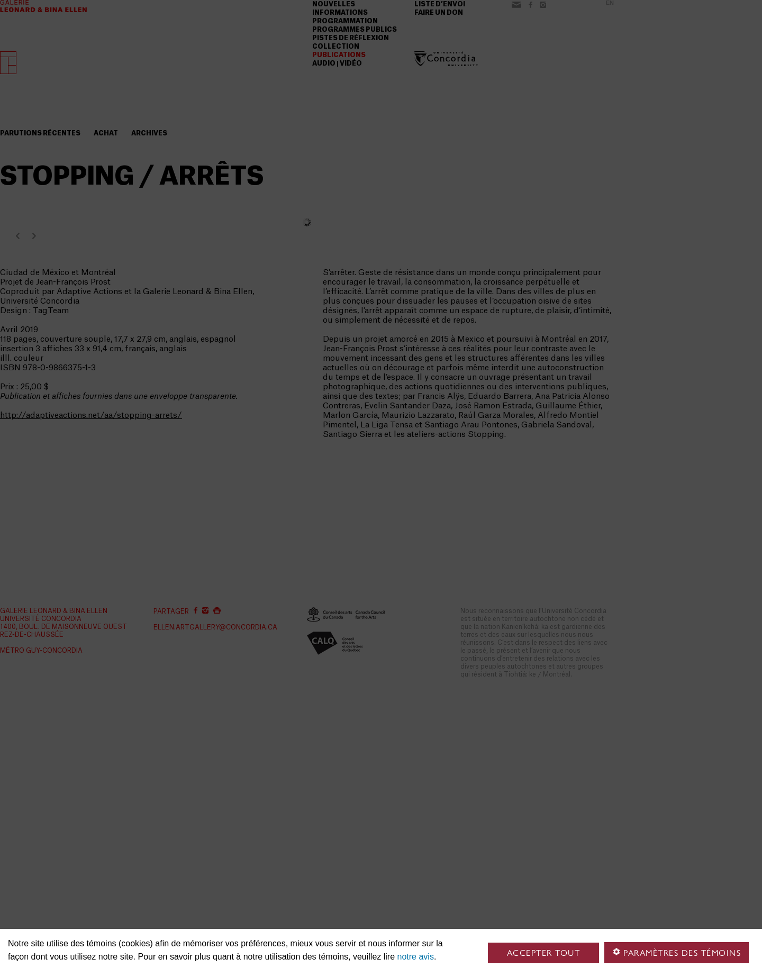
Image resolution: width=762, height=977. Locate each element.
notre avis (415, 956)
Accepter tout (543, 953)
